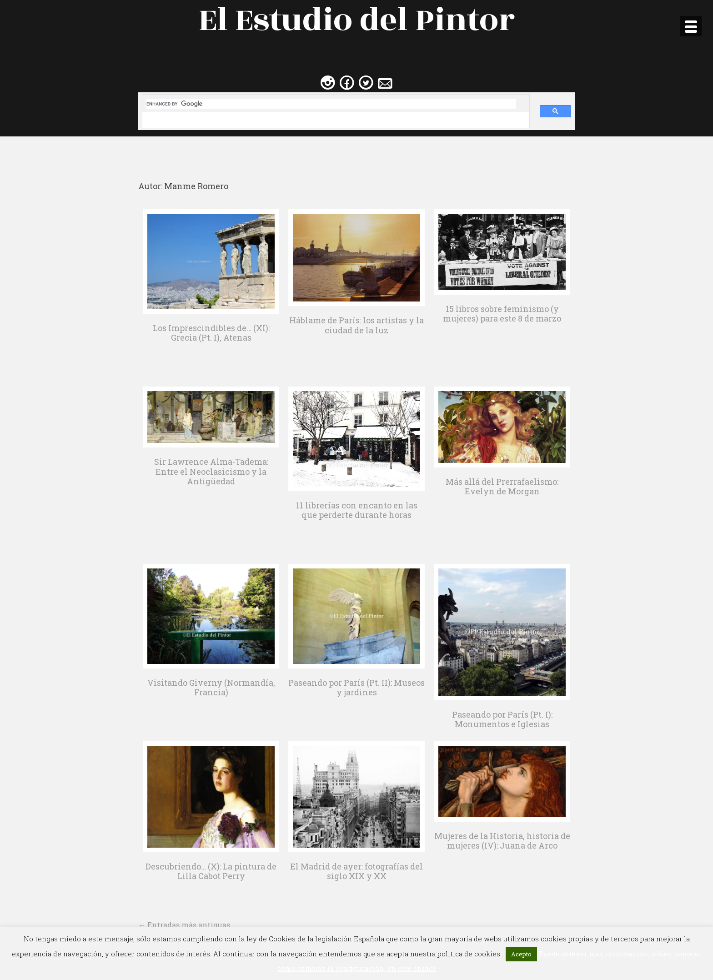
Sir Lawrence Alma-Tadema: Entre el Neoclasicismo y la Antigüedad (211, 471)
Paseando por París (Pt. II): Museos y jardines (356, 687)
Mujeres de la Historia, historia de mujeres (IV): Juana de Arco (502, 840)
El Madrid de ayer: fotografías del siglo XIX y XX (356, 871)
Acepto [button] (521, 954)
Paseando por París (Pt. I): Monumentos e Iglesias (502, 719)
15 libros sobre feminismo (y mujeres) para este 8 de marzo (502, 313)
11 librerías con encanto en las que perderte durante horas (356, 510)
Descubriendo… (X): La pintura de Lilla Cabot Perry (211, 871)
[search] (331, 104)
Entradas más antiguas (184, 925)
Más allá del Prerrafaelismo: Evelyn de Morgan (502, 486)
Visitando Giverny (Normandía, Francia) (211, 687)
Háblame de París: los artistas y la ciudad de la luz (356, 325)
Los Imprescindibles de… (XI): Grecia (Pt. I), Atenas (211, 332)
